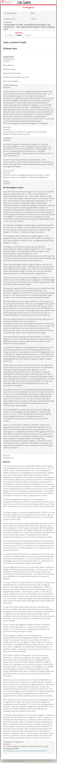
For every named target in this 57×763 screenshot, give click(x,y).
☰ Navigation (28, 7)
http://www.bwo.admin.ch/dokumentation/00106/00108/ (25, 751)
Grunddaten (8, 35)
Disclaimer (22, 761)
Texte (19, 35)
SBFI (5, 761)
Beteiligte (28, 35)
